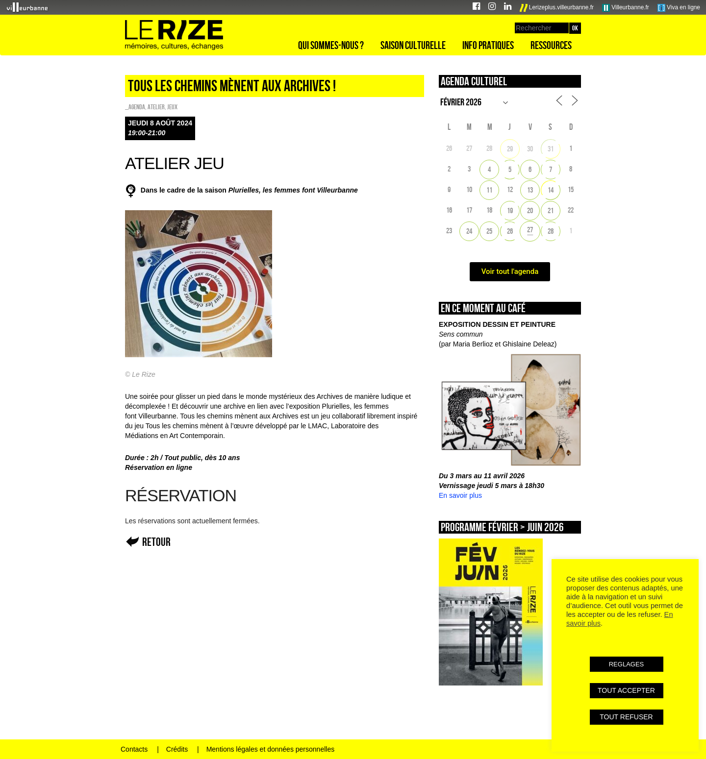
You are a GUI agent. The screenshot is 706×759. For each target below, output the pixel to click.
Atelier (156, 107)
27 (530, 229)
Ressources (551, 45)
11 (489, 190)
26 (510, 231)
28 (551, 231)
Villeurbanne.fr (625, 8)
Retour (156, 541)
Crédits (177, 749)
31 (551, 149)
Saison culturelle (413, 45)
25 (489, 231)
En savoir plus (460, 495)
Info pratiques (488, 45)
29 (510, 149)
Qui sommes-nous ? (331, 45)
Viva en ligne (678, 8)
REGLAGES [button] (626, 664)
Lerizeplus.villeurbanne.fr (557, 8)
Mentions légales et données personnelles (270, 749)
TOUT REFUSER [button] (626, 717)
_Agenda (135, 107)
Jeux (172, 107)
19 (510, 210)
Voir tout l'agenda (510, 271)
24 (469, 231)
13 (530, 190)
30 (530, 149)
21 (551, 210)
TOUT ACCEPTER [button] (626, 690)
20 (530, 210)
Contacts (134, 749)
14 (551, 190)
